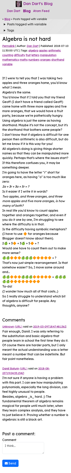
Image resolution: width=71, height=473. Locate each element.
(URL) (18, 326)
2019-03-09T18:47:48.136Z (49, 326)
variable (7, 64)
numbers (33, 59)
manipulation (48, 55)
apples (43, 50)
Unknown (8, 326)
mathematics (10, 59)
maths (24, 59)
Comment (23, 446)
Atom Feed (41, 11)
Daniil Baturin (10, 368)
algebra (33, 50)
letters (35, 55)
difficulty (19, 55)
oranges (45, 59)
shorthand (57, 59)
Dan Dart (13, 11)
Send (10, 463)
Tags (10, 30)
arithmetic (54, 50)
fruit (28, 55)
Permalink (8, 46)
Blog (26, 11)
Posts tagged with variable (27, 24)
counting (7, 55)
